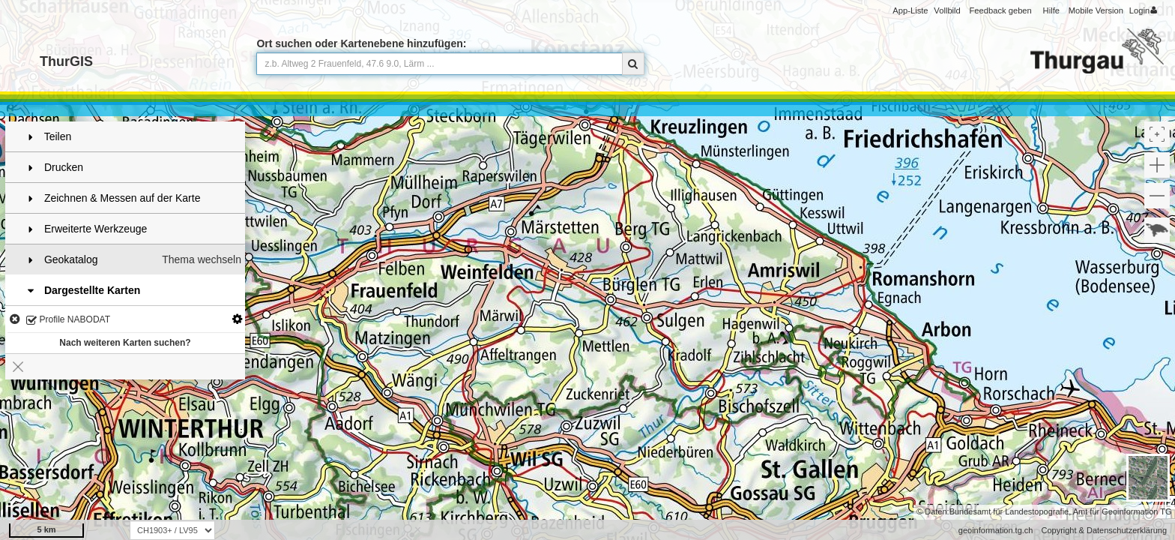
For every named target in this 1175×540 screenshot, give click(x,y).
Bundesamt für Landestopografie (1009, 511)
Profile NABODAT (68, 320)
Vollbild (947, 10)
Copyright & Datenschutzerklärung (1104, 530)
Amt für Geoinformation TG (1122, 511)
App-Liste (910, 10)
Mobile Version (1096, 10)
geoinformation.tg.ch (995, 530)
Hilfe (1051, 10)
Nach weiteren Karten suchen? (124, 343)
